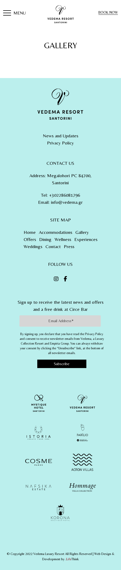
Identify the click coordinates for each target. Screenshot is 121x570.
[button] (14, 13)
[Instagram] (56, 279)
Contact (53, 246)
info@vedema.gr (67, 202)
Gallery (82, 232)
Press (69, 246)
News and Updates (60, 135)
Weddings (33, 246)
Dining (45, 239)
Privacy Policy (60, 143)
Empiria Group (59, 343)
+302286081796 (64, 195)
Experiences (85, 239)
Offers (30, 239)
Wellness (63, 239)
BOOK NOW (108, 12)
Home (30, 232)
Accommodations (55, 232)
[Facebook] (65, 279)
